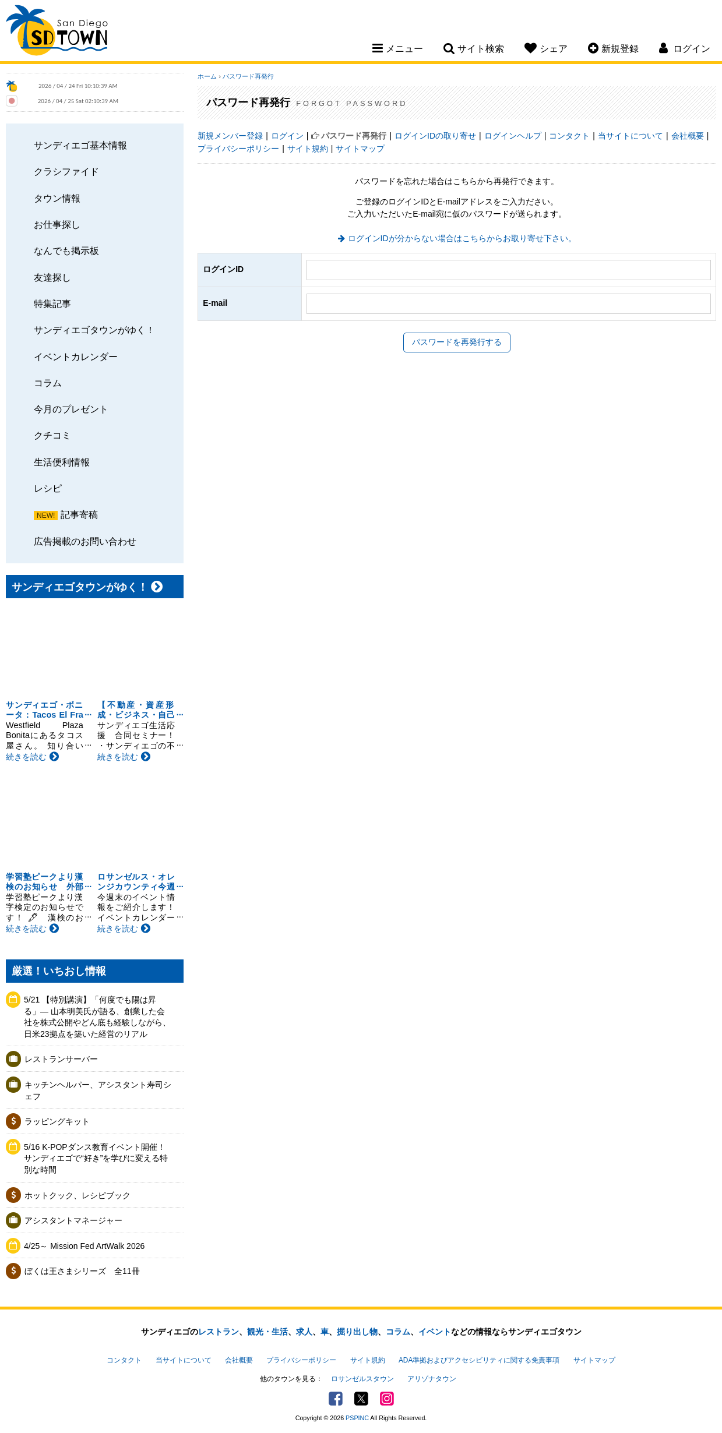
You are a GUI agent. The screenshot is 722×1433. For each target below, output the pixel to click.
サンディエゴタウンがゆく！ (94, 329)
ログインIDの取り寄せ (435, 135)
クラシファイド (66, 171)
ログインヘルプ (512, 135)
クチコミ (52, 435)
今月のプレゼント (71, 409)
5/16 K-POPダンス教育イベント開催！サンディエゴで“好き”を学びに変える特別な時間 (96, 1158)
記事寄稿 (79, 514)
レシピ (48, 488)
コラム (48, 382)
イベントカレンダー (76, 356)
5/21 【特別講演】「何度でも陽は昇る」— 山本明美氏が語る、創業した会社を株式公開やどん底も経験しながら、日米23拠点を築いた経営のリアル (97, 1017)
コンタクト (569, 135)
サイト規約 (307, 148)
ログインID (223, 269)
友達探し (52, 277)
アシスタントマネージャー (73, 1220)
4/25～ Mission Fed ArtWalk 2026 (84, 1246)
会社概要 (687, 135)
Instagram (387, 1399)
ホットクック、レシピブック (77, 1195)
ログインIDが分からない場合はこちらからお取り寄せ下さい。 (462, 238)
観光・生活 (267, 1331)
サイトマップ (360, 148)
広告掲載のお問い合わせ (85, 541)
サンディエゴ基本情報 (80, 145)
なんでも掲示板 (66, 250)
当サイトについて (630, 135)
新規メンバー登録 (230, 135)
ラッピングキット (57, 1121)
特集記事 (52, 303)
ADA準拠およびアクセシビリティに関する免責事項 (479, 1360)
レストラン (218, 1331)
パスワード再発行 (248, 76)
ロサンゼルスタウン (362, 1379)
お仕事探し (57, 224)
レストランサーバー (61, 1059)
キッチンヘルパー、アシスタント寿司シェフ (97, 1090)
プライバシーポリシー (238, 148)
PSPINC (357, 1417)
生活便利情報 (62, 462)
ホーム (207, 76)
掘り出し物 (357, 1331)
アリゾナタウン (431, 1379)
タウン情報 (57, 198)
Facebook (336, 1399)
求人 (304, 1331)
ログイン (287, 135)
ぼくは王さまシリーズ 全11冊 (82, 1271)
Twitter (361, 1399)
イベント (434, 1331)
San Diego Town (57, 32)
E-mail (215, 303)
